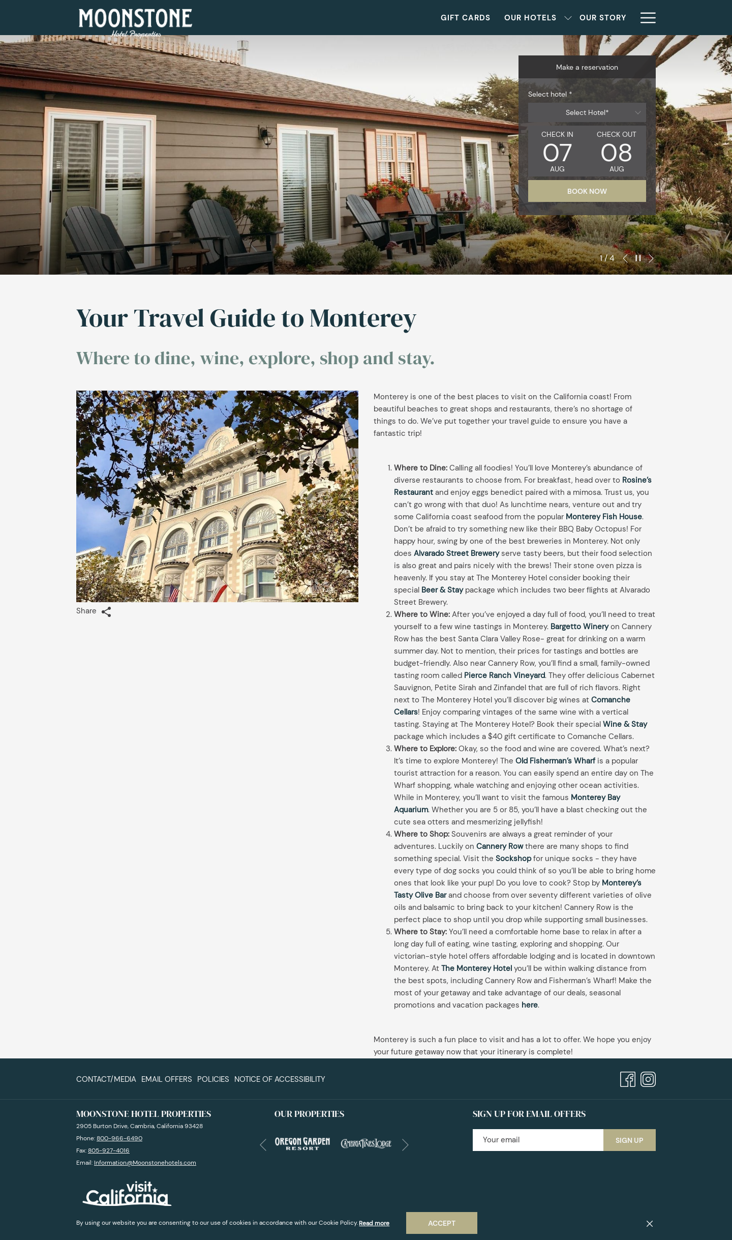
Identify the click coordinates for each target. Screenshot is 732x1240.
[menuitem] (107, 1079)
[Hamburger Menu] (644, 17)
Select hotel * (550, 94)
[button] (557, 151)
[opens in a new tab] (302, 1142)
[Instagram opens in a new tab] (648, 1077)
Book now (587, 191)
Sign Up (630, 1139)
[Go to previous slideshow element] (625, 258)
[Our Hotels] (397, 17)
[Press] (613, 17)
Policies (213, 1079)
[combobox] (587, 112)
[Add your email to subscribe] (538, 1139)
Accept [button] (441, 1223)
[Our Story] (469, 17)
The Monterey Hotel (476, 968)
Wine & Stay (625, 724)
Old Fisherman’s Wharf (555, 761)
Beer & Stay (442, 590)
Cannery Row (499, 846)
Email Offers (166, 1079)
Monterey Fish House (604, 517)
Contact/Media (106, 1079)
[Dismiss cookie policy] (650, 1223)
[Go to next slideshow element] (651, 258)
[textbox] (587, 112)
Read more (374, 1223)
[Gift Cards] (332, 17)
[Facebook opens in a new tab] (627, 1077)
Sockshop (513, 858)
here (530, 1005)
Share (93, 611)
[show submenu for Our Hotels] (434, 17)
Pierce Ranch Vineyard (504, 675)
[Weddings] (528, 17)
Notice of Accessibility (279, 1079)
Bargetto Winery (579, 627)
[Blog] (576, 17)
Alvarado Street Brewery (456, 553)
